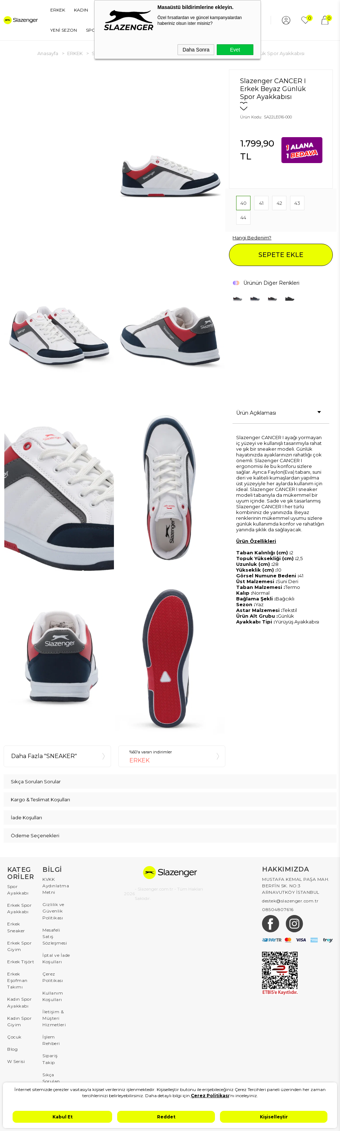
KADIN (78, 10)
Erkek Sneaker (16, 927)
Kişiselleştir (274, 1116)
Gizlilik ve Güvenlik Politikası (53, 911)
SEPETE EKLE (280, 255)
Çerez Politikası (52, 977)
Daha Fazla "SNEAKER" (44, 756)
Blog (12, 1048)
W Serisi (16, 1060)
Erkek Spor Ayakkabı (19, 908)
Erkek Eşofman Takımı (17, 980)
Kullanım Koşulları (52, 995)
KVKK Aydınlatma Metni (55, 886)
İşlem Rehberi (51, 1039)
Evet (235, 50)
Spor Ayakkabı (17, 890)
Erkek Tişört (20, 961)
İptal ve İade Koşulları (56, 958)
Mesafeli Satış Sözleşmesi (54, 936)
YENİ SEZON (60, 30)
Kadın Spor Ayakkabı (19, 1002)
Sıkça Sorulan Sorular (51, 1080)
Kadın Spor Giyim (19, 1021)
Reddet (166, 1116)
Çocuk (14, 1036)
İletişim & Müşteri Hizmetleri (54, 1017)
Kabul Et (62, 1116)
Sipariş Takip (50, 1058)
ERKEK (54, 10)
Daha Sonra (196, 50)
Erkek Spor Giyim (19, 946)
